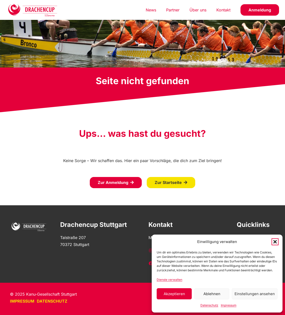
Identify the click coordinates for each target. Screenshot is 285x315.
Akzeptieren (174, 293)
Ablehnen (211, 293)
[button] (275, 241)
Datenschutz (209, 305)
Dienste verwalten (169, 279)
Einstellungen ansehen (255, 293)
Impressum (229, 305)
